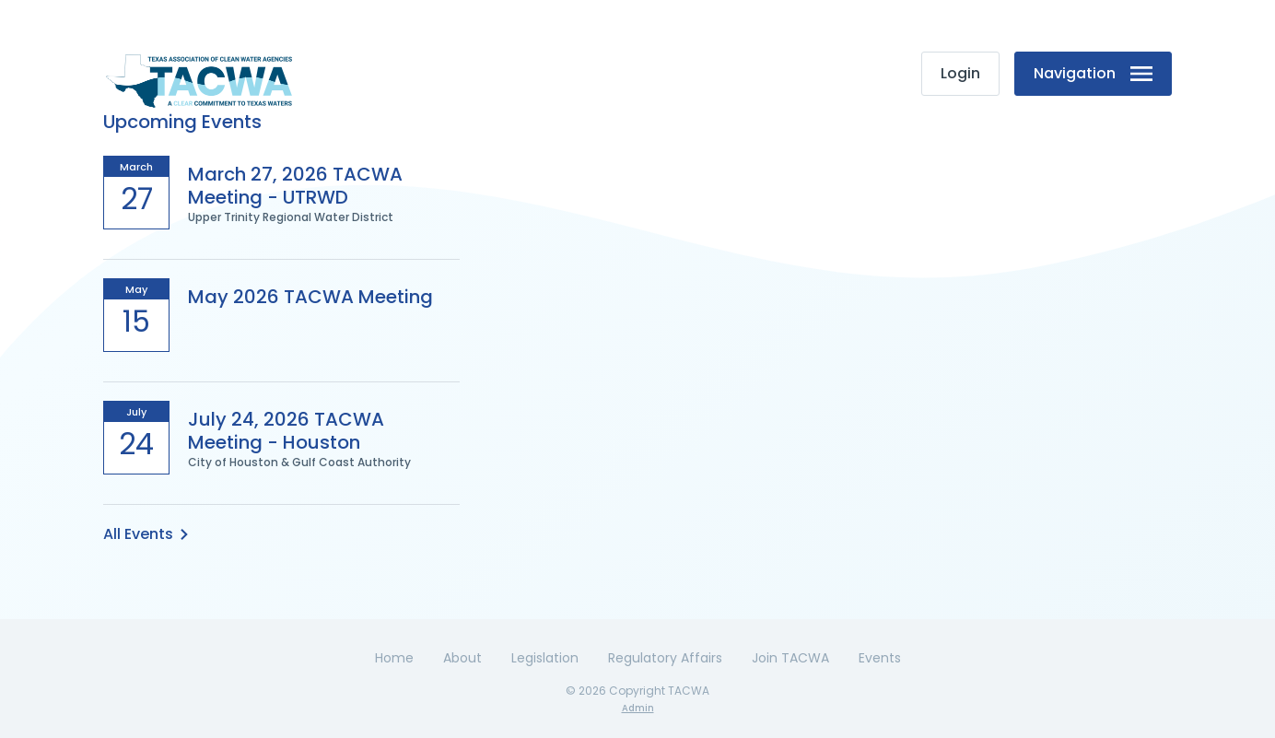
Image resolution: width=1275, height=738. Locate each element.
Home (394, 658)
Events (880, 658)
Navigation (1093, 73)
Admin (638, 708)
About (462, 658)
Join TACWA (790, 658)
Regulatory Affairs (665, 658)
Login (960, 73)
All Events (145, 534)
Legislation (545, 658)
